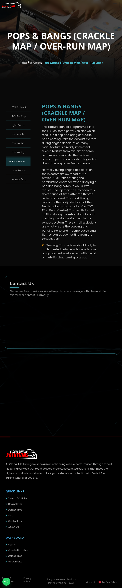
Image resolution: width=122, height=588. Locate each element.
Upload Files (15, 556)
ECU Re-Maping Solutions (21, 116)
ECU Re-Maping (20, 107)
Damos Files (15, 509)
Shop (11, 515)
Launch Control (20, 170)
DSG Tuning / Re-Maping (21, 152)
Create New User (18, 550)
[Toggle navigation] (115, 5)
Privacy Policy (27, 580)
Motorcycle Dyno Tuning (21, 134)
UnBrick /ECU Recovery (21, 179)
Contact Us (15, 521)
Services (35, 63)
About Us (13, 526)
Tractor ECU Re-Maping (21, 143)
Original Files (15, 504)
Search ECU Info (17, 498)
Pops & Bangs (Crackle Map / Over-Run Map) (73, 63)
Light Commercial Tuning (21, 125)
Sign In (12, 544)
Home (23, 63)
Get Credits (15, 561)
